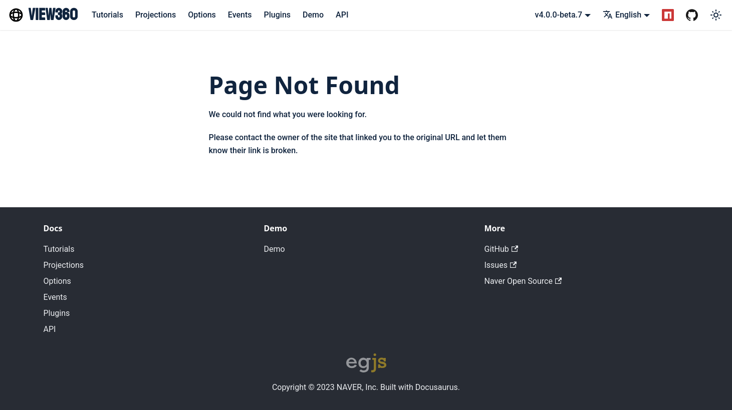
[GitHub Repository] (692, 15)
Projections (155, 15)
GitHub (501, 249)
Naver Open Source (523, 281)
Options (202, 15)
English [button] (622, 15)
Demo (313, 15)
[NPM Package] (668, 15)
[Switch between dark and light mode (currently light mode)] (716, 15)
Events (240, 15)
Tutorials (107, 15)
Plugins (277, 15)
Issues (500, 265)
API (342, 15)
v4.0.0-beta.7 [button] (559, 15)
